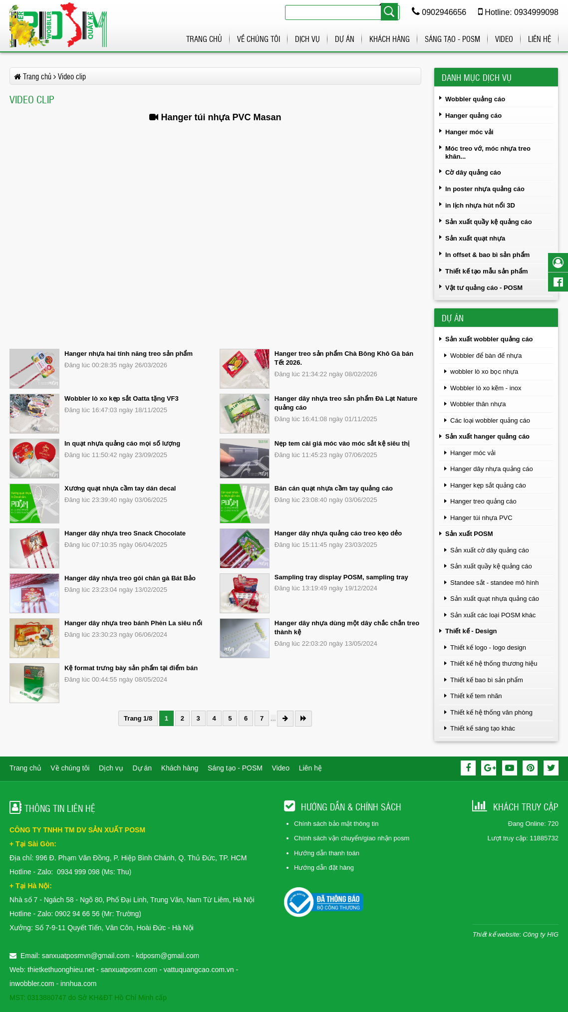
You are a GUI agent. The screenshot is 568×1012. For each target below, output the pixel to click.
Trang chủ (204, 38)
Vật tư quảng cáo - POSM (484, 287)
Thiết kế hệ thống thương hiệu (493, 663)
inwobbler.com (32, 984)
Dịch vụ (307, 38)
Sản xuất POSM (469, 533)
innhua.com (78, 984)
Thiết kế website (496, 934)
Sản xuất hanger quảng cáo (487, 436)
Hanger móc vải (469, 132)
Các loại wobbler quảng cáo (490, 420)
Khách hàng (389, 38)
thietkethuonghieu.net (60, 970)
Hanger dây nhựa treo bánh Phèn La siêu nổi (133, 623)
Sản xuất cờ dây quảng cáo (489, 550)
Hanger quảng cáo (473, 115)
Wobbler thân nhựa (478, 404)
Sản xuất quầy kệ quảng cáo (488, 222)
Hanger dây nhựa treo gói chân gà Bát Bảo (130, 578)
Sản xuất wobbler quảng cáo (489, 339)
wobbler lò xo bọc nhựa (484, 371)
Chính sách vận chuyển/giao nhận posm (351, 838)
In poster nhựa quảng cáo (485, 189)
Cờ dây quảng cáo (473, 172)
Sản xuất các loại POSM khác (493, 615)
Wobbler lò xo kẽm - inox (486, 388)
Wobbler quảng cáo (475, 99)
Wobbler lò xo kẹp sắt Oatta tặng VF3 (121, 398)
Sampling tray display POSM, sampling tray (341, 577)
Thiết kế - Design (471, 631)
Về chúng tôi (258, 38)
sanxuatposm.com (129, 970)
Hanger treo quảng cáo (483, 501)
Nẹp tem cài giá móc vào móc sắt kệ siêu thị (342, 443)
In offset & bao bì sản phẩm (487, 254)
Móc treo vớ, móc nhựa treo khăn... (488, 152)
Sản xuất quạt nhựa (475, 238)
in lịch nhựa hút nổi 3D (480, 205)
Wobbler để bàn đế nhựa (486, 355)
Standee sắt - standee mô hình (494, 582)
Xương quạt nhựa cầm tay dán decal (120, 488)
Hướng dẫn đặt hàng (324, 867)
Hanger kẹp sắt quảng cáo (488, 485)
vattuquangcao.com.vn (199, 970)
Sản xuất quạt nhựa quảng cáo (494, 598)
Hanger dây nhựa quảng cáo (491, 469)
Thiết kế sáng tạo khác (482, 728)
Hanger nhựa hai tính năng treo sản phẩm (128, 353)
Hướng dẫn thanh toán (326, 853)
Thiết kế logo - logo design (488, 647)
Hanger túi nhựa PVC (481, 517)
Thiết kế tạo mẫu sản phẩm (486, 271)
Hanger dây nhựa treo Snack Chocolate (125, 533)
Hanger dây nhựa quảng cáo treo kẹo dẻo (338, 533)
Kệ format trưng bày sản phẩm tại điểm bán (131, 668)
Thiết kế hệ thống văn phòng (491, 712)
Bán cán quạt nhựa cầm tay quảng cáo (334, 488)
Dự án (344, 38)
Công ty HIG (541, 934)
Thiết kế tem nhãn (476, 696)
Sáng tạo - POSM (452, 38)
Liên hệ (539, 38)
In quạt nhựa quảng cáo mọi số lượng (122, 443)
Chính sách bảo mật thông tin (336, 823)
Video (504, 38)
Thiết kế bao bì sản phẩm (486, 680)
